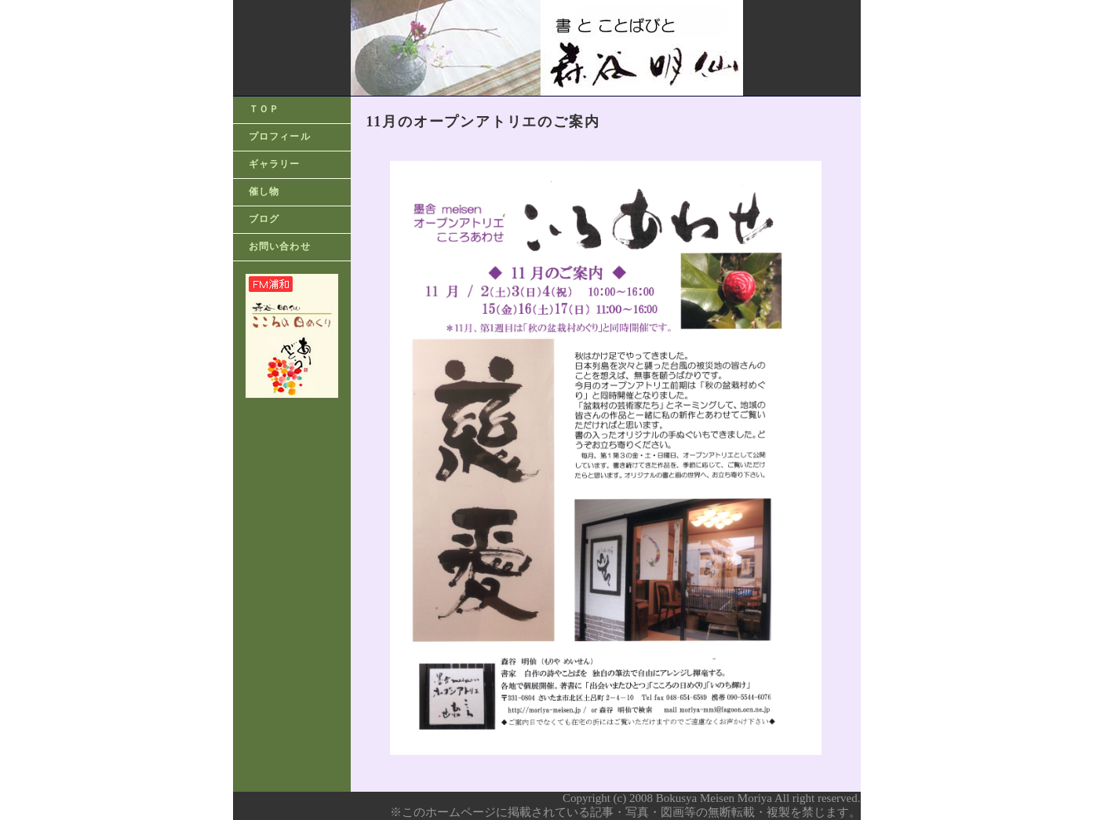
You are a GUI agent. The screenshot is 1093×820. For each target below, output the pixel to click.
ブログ (264, 218)
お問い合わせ (280, 246)
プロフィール (280, 136)
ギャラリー (275, 164)
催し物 (264, 191)
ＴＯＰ (264, 109)
